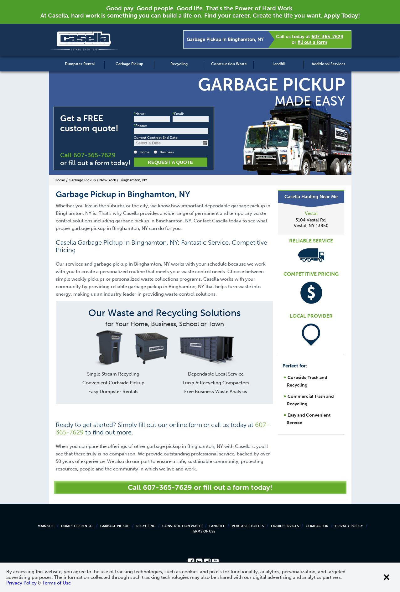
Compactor (317, 526)
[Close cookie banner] (386, 577)
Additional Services (328, 64)
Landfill (279, 64)
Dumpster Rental (80, 64)
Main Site (46, 526)
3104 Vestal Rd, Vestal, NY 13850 (311, 222)
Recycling (179, 64)
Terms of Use (203, 531)
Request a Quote (170, 162)
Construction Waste (229, 64)
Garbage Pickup (129, 64)
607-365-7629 (327, 36)
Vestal (311, 213)
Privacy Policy (349, 526)
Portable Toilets (248, 526)
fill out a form (312, 42)
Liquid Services (285, 526)
